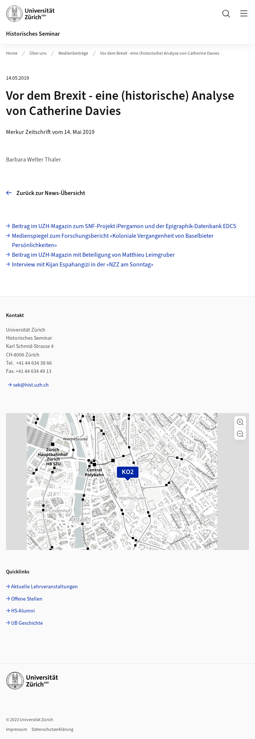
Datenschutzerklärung (52, 729)
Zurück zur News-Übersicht (45, 193)
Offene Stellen (26, 599)
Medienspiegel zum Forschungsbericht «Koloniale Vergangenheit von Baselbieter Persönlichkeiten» (113, 241)
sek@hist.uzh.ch (31, 385)
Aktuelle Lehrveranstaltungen (44, 587)
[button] (240, 422)
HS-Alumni (23, 611)
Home (11, 53)
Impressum (16, 729)
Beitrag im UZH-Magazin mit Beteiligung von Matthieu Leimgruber (93, 255)
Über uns (38, 53)
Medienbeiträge (73, 53)
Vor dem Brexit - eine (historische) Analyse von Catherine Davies (159, 53)
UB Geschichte (27, 623)
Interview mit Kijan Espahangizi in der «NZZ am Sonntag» (82, 264)
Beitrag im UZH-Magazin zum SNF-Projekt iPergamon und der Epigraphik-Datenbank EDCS (124, 226)
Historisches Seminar (33, 34)
